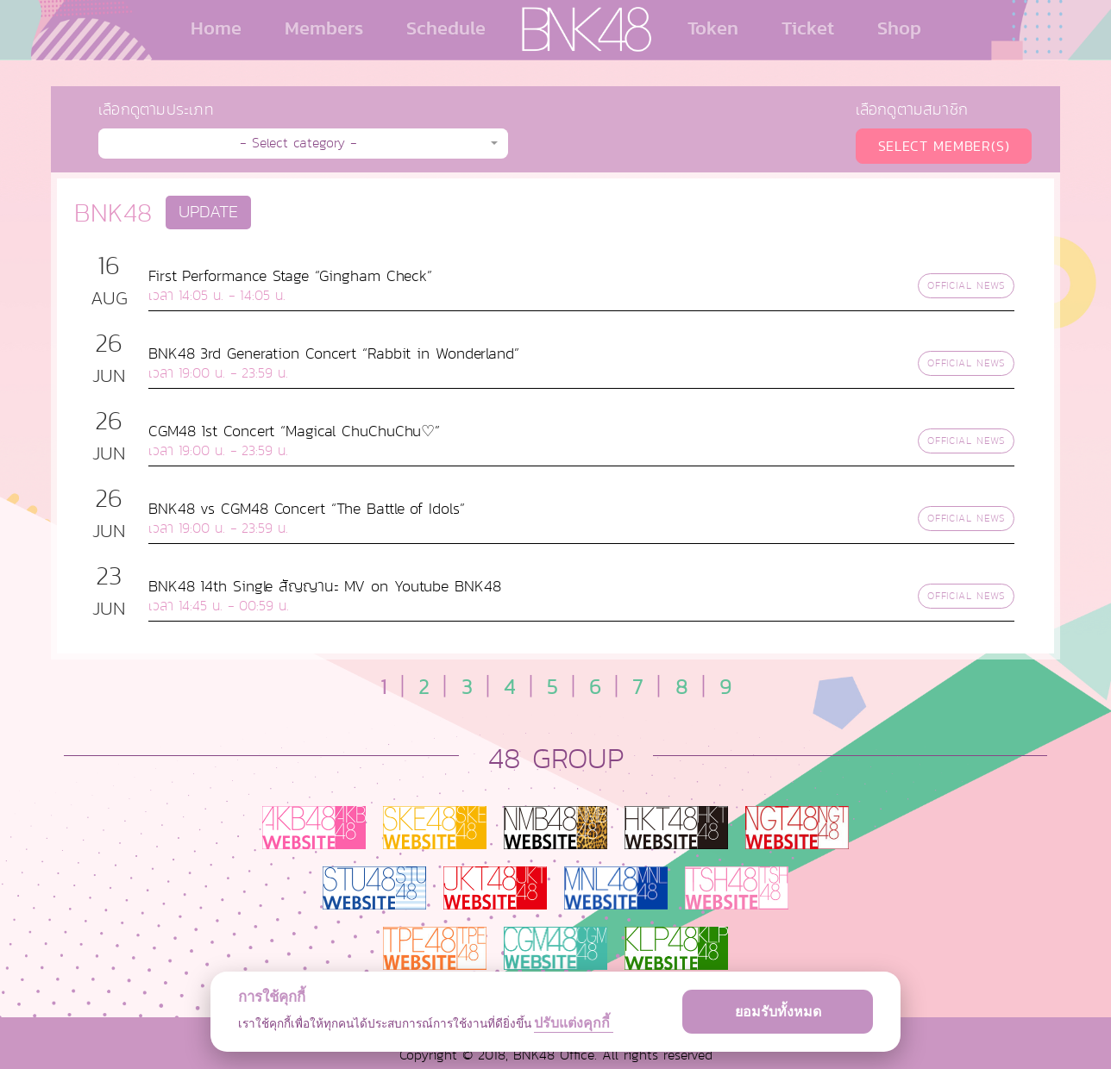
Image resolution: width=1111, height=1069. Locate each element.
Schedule (446, 27)
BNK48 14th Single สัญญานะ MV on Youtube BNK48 (324, 586)
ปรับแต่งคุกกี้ (573, 1023)
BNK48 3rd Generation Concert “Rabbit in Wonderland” (333, 353)
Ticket (807, 27)
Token (712, 27)
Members (324, 27)
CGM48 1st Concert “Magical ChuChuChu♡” (294, 431)
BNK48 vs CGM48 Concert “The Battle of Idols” (306, 508)
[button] (303, 143)
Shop (899, 27)
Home (216, 27)
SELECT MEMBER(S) (944, 146)
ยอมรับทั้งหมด (778, 1011)
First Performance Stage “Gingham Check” (290, 276)
